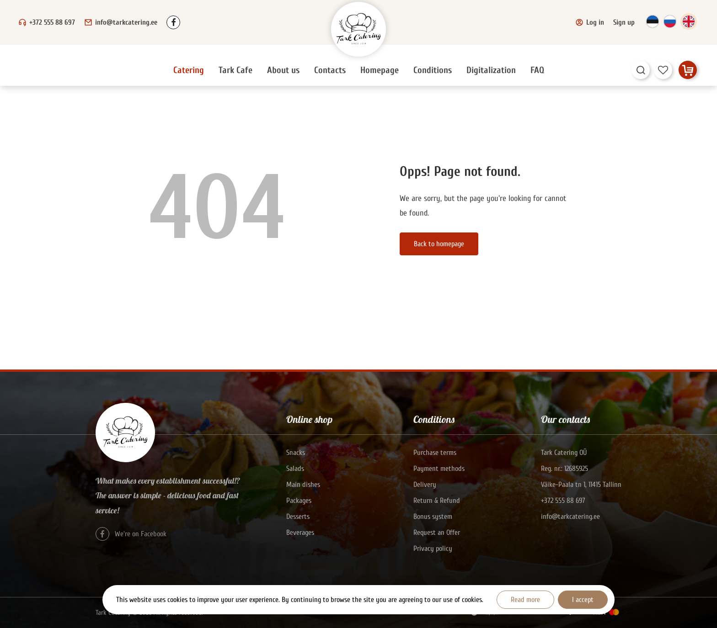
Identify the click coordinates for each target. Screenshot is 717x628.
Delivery (424, 484)
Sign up (624, 22)
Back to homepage (439, 244)
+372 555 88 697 (52, 22)
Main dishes (303, 484)
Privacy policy (432, 548)
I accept (583, 600)
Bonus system (432, 516)
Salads (295, 468)
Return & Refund (436, 500)
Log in (589, 22)
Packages (298, 500)
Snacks (295, 453)
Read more (525, 600)
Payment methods (439, 468)
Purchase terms (434, 453)
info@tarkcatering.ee (126, 22)
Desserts (298, 516)
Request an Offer (436, 532)
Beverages (300, 532)
